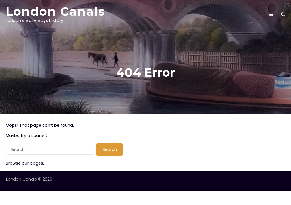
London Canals (55, 11)
